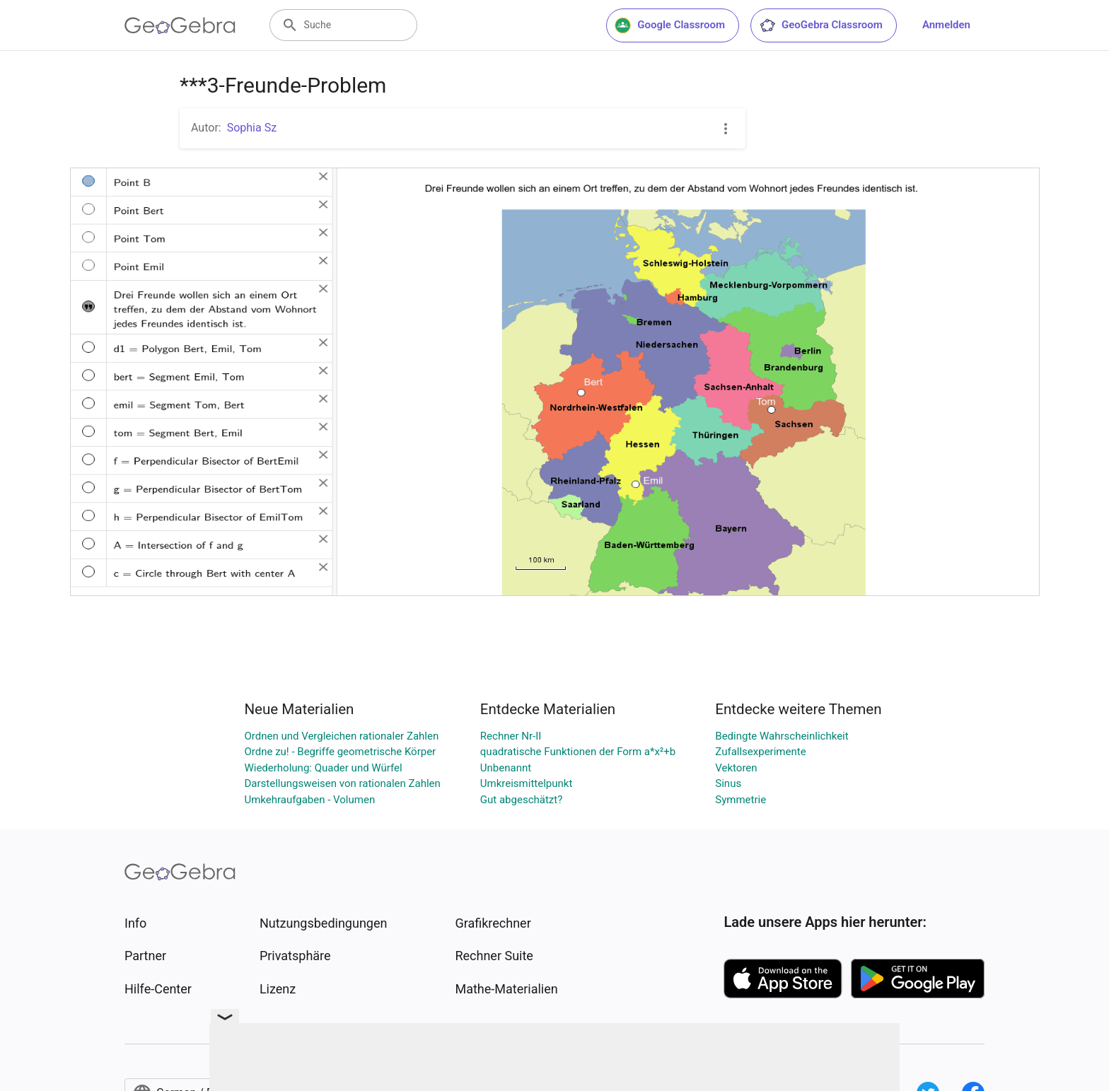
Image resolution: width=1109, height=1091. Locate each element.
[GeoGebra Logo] (180, 25)
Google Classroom (670, 25)
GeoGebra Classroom (821, 25)
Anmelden (946, 24)
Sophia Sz (252, 127)
